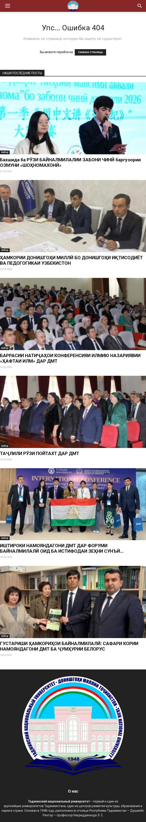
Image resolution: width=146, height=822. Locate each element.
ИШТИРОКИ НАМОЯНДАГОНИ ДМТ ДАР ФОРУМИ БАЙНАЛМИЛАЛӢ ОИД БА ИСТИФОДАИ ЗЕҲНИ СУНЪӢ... (61, 548)
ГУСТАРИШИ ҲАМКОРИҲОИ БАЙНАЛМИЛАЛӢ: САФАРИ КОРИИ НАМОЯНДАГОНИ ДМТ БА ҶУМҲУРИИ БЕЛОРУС (69, 646)
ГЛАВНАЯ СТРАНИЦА (90, 52)
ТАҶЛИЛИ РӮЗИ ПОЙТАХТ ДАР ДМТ (39, 453)
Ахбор (4, 152)
